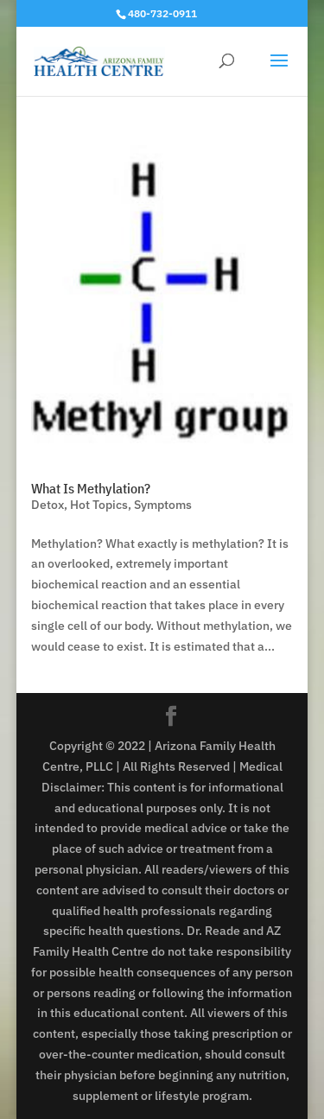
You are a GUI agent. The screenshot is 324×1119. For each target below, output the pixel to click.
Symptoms (163, 504)
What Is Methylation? (90, 488)
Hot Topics (99, 504)
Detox (47, 504)
